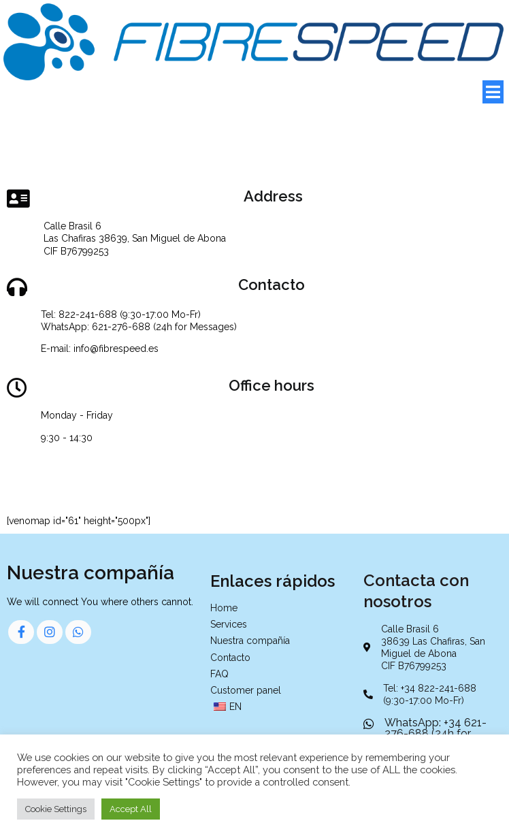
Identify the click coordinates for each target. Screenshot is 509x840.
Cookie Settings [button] (55, 809)
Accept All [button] (131, 809)
